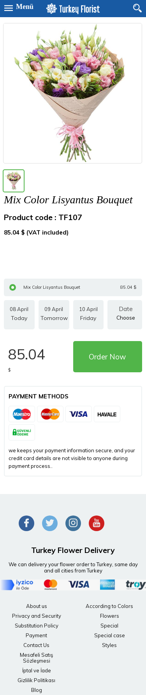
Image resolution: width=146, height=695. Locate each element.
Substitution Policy (36, 625)
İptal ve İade (36, 670)
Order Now (107, 356)
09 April (54, 315)
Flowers (109, 616)
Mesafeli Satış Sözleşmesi (36, 658)
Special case (109, 635)
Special (109, 625)
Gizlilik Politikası (36, 680)
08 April (19, 315)
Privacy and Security (36, 616)
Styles (109, 645)
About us (36, 606)
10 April (88, 315)
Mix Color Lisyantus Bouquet (72, 287)
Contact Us (36, 645)
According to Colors (109, 606)
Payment (36, 635)
